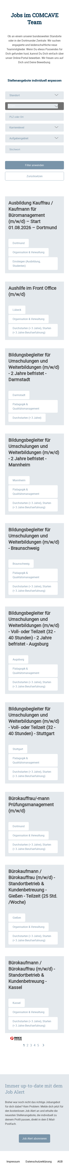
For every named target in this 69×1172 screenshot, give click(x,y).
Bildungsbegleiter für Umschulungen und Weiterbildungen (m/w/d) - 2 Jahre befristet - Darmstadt (33, 367)
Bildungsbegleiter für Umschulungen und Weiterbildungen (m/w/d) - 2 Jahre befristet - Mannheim (33, 452)
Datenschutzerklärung (39, 1161)
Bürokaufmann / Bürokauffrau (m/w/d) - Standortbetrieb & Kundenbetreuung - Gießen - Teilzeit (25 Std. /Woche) (32, 886)
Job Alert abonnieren (34, 1138)
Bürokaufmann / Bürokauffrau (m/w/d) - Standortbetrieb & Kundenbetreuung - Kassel (31, 974)
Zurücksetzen (35, 176)
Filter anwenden (34, 165)
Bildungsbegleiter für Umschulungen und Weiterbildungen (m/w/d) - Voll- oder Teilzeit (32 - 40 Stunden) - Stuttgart (33, 721)
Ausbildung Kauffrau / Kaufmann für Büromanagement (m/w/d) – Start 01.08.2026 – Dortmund (32, 215)
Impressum (13, 1161)
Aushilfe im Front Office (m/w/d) (32, 291)
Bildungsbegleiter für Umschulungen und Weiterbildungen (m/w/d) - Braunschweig (33, 538)
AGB (60, 1161)
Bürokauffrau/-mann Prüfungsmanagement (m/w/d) (31, 804)
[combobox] (34, 106)
